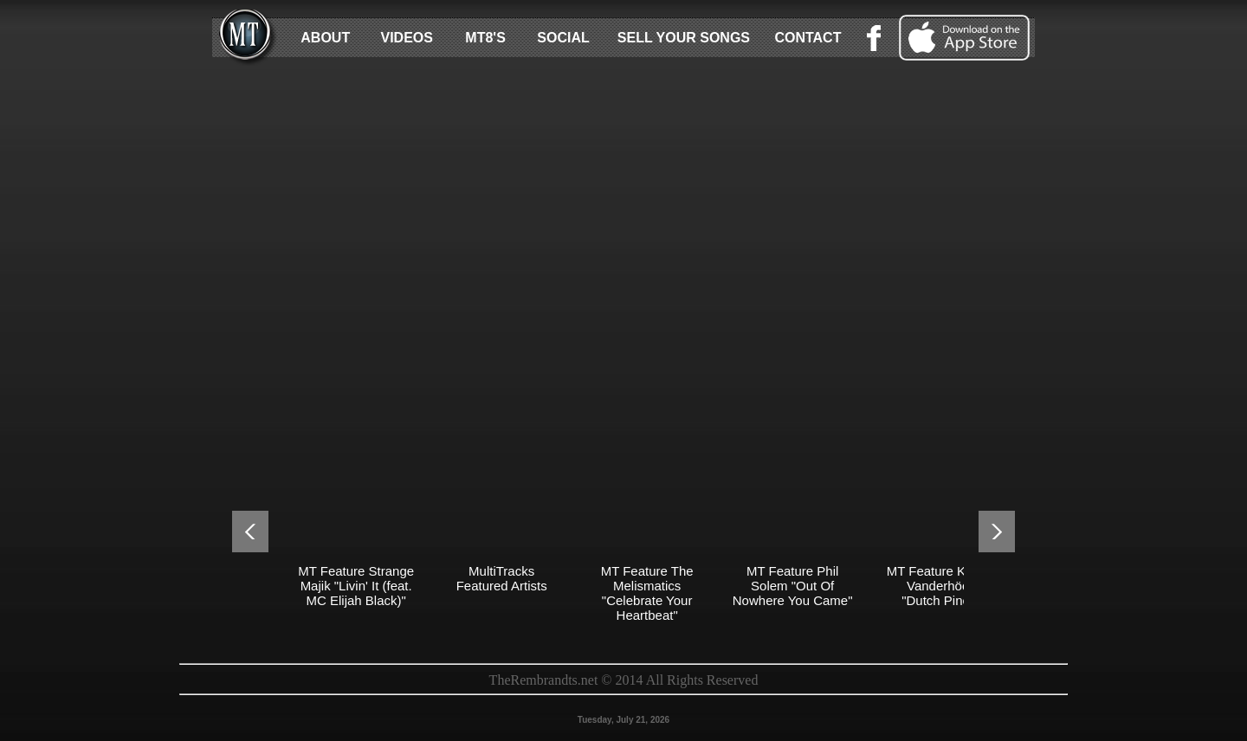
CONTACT (807, 37)
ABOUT (325, 37)
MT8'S (485, 37)
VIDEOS (406, 37)
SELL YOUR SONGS (683, 37)
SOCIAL (563, 37)
